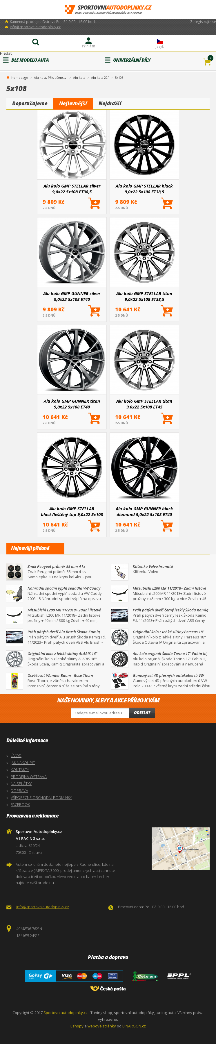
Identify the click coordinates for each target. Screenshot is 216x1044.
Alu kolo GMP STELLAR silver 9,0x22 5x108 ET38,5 (71, 188)
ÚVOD (16, 755)
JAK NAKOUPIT (23, 762)
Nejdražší (110, 103)
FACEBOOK (20, 804)
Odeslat (142, 712)
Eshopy (77, 1026)
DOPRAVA (19, 790)
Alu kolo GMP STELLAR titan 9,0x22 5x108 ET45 (144, 404)
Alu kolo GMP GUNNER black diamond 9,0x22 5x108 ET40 (144, 511)
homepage (19, 77)
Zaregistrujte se (203, 21)
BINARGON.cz (134, 1026)
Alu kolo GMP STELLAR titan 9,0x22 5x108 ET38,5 (144, 296)
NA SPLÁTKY (21, 783)
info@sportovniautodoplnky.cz (35, 26)
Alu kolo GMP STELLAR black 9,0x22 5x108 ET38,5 (144, 188)
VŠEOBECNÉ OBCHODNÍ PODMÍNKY (41, 797)
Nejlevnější (73, 103)
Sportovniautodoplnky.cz (65, 1012)
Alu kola (79, 77)
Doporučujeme (30, 103)
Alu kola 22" (100, 77)
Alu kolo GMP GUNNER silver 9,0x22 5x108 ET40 (71, 296)
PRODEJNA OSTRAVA (29, 776)
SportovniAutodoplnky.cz (108, 9)
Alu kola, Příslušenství (50, 77)
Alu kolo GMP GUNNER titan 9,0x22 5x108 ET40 (72, 404)
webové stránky (102, 1026)
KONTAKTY (20, 769)
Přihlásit (88, 46)
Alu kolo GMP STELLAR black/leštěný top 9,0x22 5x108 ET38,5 (72, 511)
